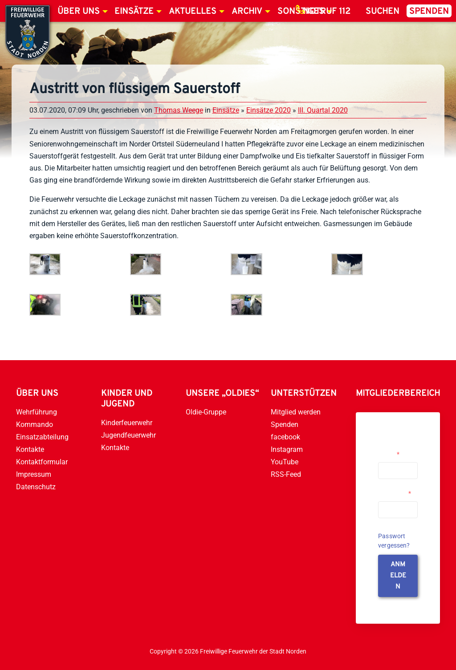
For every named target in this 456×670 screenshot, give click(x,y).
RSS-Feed (286, 474)
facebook (285, 437)
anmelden (398, 575)
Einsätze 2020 (268, 110)
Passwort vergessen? (394, 540)
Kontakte (30, 449)
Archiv (247, 11)
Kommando (34, 424)
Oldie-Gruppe (206, 412)
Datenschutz (36, 487)
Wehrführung (36, 412)
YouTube (284, 462)
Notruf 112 (326, 11)
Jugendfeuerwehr (128, 435)
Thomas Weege (178, 110)
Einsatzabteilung (42, 437)
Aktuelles (192, 11)
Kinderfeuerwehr (126, 422)
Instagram (287, 449)
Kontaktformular (42, 462)
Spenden (429, 11)
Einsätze (134, 11)
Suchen (382, 11)
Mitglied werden (296, 412)
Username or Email (395, 450)
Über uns (78, 11)
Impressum (33, 474)
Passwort (394, 493)
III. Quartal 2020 (323, 110)
